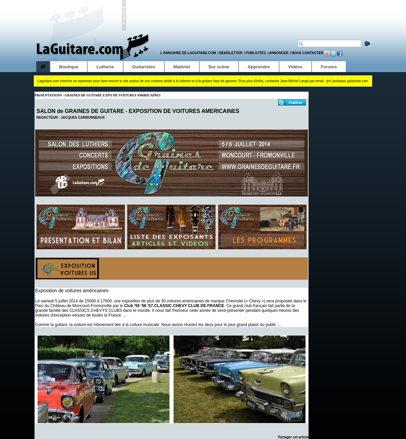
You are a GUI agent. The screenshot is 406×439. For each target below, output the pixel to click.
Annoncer (279, 53)
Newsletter (231, 53)
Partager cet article (293, 437)
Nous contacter (307, 53)
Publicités (256, 53)
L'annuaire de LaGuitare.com (188, 53)
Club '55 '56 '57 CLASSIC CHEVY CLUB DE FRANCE (174, 305)
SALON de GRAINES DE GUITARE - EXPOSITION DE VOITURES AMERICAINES (138, 111)
